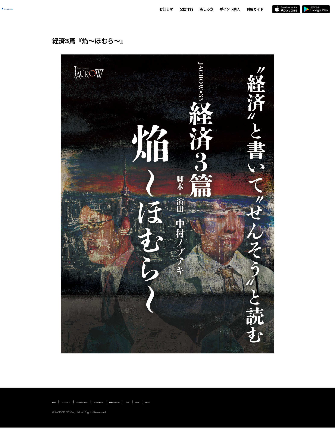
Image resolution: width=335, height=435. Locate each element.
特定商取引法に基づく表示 (208, 402)
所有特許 (239, 402)
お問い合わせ (79, 409)
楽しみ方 (206, 9)
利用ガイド (255, 9)
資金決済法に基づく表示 (167, 402)
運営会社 (58, 409)
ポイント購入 (230, 9)
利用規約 (58, 402)
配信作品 (186, 9)
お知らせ (166, 9)
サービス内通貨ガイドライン (125, 402)
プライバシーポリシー (85, 402)
